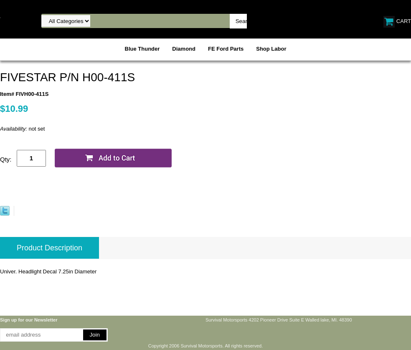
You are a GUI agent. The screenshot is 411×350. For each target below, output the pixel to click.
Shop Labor (271, 49)
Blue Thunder (142, 49)
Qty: (6, 159)
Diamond (183, 49)
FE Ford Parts (226, 49)
